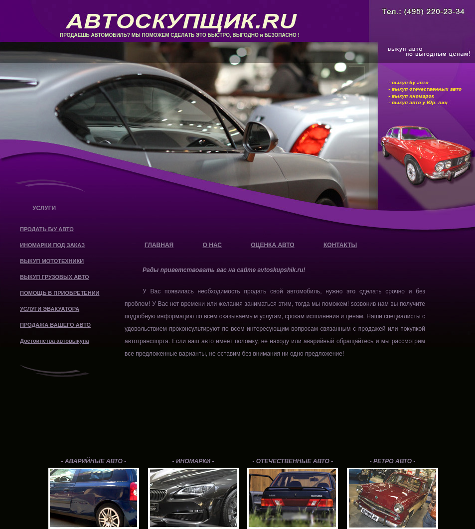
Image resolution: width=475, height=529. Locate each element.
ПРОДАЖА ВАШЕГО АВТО (55, 325)
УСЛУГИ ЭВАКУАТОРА (49, 309)
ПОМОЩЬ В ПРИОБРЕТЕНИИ (59, 293)
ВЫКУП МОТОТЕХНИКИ (52, 261)
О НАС (212, 245)
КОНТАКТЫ (340, 245)
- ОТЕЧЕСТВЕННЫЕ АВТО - (292, 461)
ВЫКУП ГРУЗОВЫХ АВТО (54, 277)
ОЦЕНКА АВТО (272, 245)
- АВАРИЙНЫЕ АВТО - (94, 461)
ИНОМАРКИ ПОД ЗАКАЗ (52, 245)
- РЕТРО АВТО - (393, 461)
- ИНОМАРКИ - (193, 461)
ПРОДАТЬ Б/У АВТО (47, 229)
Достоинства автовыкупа (54, 341)
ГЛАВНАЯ (159, 245)
